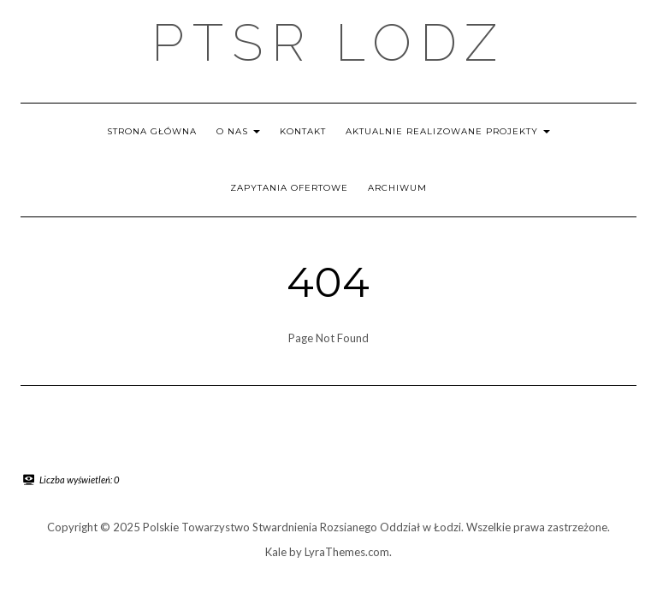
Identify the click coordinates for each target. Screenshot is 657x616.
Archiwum (397, 187)
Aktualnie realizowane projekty (448, 131)
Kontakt (303, 131)
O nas (238, 131)
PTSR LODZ (328, 43)
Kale (276, 552)
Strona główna (152, 131)
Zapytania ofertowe (289, 187)
